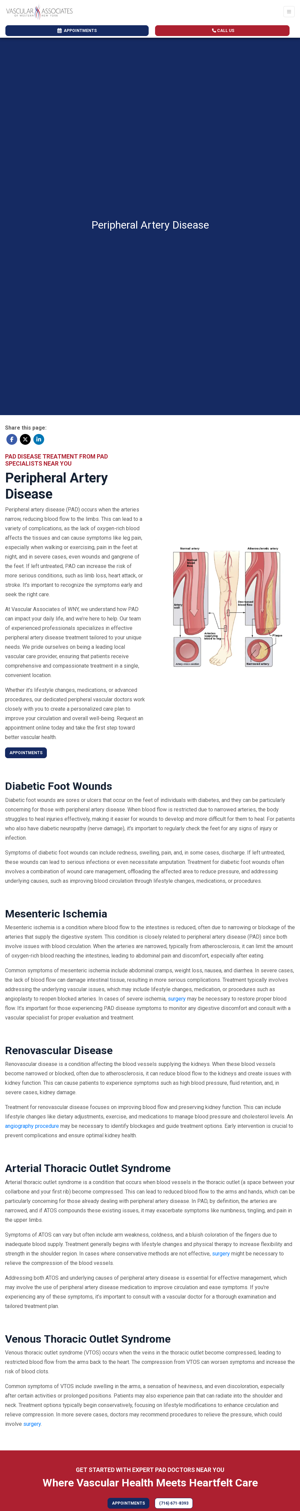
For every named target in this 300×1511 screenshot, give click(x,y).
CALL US (223, 30)
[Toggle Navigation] (289, 11)
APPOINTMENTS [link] (77, 30)
